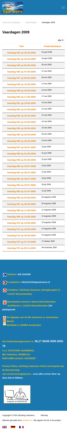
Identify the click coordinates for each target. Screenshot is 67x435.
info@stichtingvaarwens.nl (35, 282)
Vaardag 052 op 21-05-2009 (21, 109)
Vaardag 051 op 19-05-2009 (21, 103)
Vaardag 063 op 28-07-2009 (21, 178)
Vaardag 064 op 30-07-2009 (21, 185)
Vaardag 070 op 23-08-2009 (21, 223)
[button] (63, 7)
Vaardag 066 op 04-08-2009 (21, 197)
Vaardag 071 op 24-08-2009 (21, 229)
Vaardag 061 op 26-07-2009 (21, 172)
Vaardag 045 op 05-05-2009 (21, 65)
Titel (21, 46)
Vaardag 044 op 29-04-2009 (21, 59)
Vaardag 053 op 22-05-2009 (21, 115)
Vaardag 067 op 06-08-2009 (21, 204)
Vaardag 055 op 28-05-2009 (21, 134)
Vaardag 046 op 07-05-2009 (21, 71)
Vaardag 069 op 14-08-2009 (21, 216)
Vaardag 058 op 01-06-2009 (21, 153)
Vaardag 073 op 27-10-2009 (21, 241)
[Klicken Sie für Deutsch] (13, 427)
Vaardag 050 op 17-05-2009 (21, 97)
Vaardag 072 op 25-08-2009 (21, 235)
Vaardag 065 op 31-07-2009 (21, 191)
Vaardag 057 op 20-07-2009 (21, 147)
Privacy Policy (10, 366)
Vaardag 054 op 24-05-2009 (21, 122)
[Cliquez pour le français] (22, 427)
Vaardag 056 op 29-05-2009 (21, 141)
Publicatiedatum (52, 46)
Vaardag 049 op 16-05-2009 (21, 90)
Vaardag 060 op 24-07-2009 (21, 166)
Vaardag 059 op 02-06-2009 (21, 160)
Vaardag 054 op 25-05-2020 (21, 128)
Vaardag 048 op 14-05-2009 (21, 84)
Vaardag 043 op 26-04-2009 (21, 52)
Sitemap (44, 415)
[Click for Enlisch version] (5, 427)
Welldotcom (27, 420)
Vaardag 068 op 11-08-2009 (21, 210)
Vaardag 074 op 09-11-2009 (21, 248)
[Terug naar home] (12, 7)
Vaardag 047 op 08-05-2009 (21, 78)
